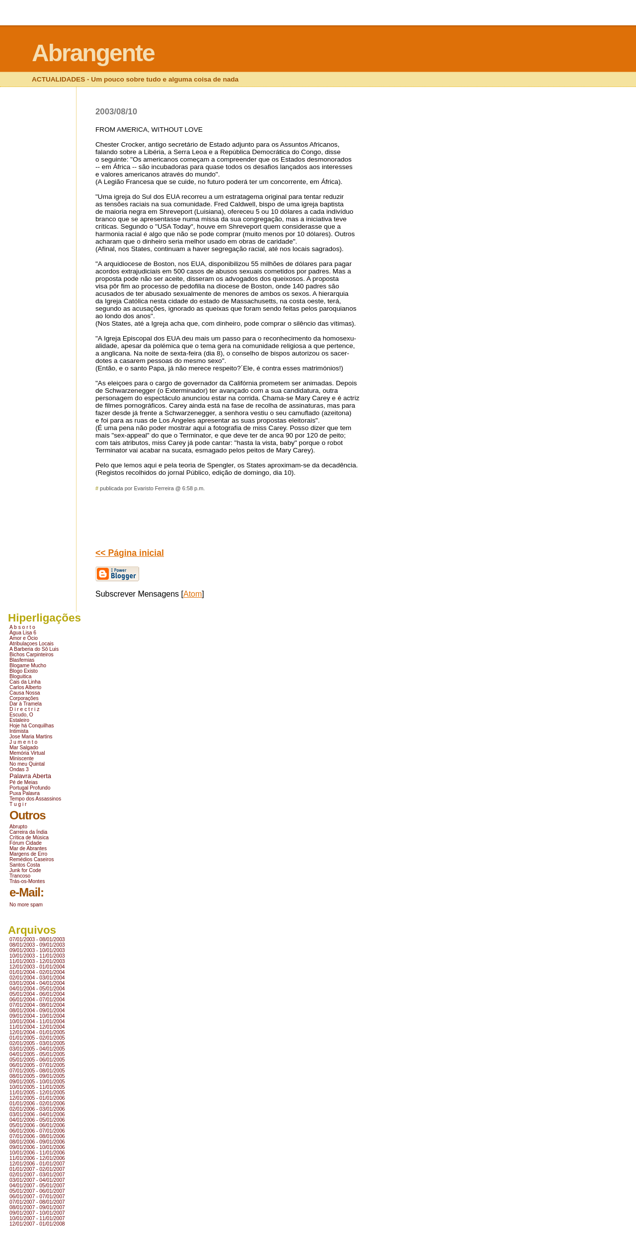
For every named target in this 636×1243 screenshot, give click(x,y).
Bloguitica (20, 676)
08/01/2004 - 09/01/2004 (37, 1010)
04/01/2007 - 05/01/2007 (37, 1185)
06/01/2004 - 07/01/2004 (37, 999)
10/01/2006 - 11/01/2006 (37, 1152)
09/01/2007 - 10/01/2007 (37, 1213)
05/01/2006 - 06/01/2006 (37, 1125)
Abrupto (18, 826)
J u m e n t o (23, 742)
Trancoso (19, 876)
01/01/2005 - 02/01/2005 (37, 1038)
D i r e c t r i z (24, 709)
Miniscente (21, 758)
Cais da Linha (25, 682)
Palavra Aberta (30, 776)
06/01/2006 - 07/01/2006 (37, 1131)
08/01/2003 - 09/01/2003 (37, 945)
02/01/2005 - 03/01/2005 (37, 1043)
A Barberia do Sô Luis (34, 649)
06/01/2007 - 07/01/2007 (37, 1196)
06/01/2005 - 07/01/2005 (37, 1065)
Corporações (24, 698)
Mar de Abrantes (28, 848)
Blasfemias (21, 660)
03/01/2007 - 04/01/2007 (37, 1180)
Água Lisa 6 (22, 632)
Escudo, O (21, 714)
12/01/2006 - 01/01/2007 (37, 1163)
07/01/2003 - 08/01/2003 (37, 939)
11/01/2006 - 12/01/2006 (37, 1158)
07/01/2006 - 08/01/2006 (37, 1136)
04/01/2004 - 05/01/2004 (37, 988)
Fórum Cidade (25, 843)
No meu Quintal (27, 764)
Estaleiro (19, 720)
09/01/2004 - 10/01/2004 (37, 1016)
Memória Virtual (27, 753)
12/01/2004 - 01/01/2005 (37, 1032)
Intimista (18, 731)
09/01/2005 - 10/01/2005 (37, 1081)
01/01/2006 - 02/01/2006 (37, 1103)
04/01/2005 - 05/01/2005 (37, 1054)
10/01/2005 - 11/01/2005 (37, 1087)
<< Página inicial (129, 553)
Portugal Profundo (30, 788)
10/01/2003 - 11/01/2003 (37, 956)
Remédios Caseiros (31, 859)
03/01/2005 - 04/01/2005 (37, 1049)
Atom (192, 594)
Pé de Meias (23, 782)
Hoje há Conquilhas (31, 725)
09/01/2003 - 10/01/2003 (37, 950)
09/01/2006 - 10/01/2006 (37, 1147)
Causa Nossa (24, 693)
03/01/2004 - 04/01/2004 (37, 983)
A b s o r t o (22, 627)
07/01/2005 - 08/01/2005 (37, 1070)
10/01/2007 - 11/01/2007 (37, 1218)
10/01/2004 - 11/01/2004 (37, 1021)
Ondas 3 (19, 769)
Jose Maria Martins (30, 736)
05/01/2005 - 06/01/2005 (37, 1060)
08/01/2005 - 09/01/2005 (37, 1076)
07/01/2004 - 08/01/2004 (37, 1005)
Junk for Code (25, 870)
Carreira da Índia (28, 832)
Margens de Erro (28, 854)
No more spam (26, 904)
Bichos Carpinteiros (31, 654)
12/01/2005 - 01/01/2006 (37, 1098)
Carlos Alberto (25, 687)
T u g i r (18, 804)
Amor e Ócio (23, 638)
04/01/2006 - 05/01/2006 (37, 1120)
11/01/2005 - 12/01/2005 (37, 1092)
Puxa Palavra (24, 793)
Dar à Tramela (25, 704)
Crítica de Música (29, 837)
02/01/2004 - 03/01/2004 (37, 977)
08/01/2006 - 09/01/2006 (37, 1142)
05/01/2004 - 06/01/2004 (37, 994)
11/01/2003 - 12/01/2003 (37, 961)
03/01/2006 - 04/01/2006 (37, 1114)
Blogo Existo (23, 671)
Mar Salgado (23, 747)
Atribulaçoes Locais (31, 643)
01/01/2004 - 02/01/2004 (37, 972)
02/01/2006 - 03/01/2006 (37, 1109)
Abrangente (93, 53)
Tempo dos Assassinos (35, 798)
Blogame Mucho (27, 665)
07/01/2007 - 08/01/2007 (37, 1202)
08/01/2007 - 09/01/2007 (37, 1207)
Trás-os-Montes (27, 881)
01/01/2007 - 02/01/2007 (37, 1169)
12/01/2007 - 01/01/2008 (37, 1224)
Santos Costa (24, 865)
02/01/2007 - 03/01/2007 (37, 1174)
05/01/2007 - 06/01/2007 (37, 1191)
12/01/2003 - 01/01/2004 (37, 967)
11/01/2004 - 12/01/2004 (37, 1027)
